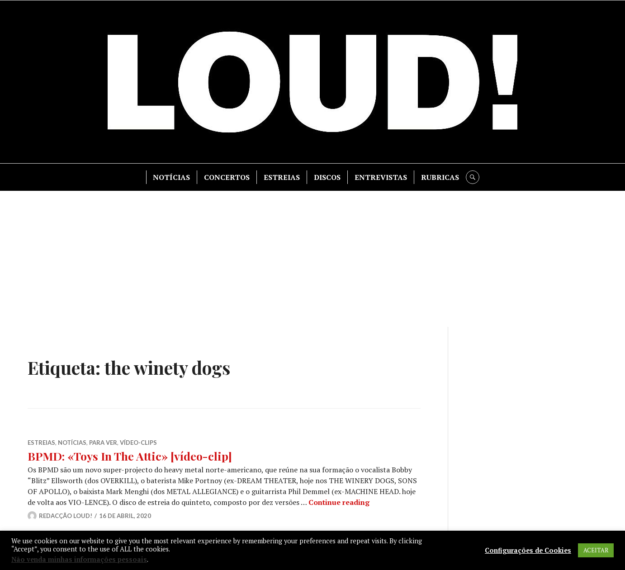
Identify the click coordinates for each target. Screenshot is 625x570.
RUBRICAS (440, 177)
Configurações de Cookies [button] (528, 550)
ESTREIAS (282, 177)
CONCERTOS (227, 177)
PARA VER (103, 442)
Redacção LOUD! (65, 515)
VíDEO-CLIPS (138, 442)
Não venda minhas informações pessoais (79, 559)
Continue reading (338, 502)
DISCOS (327, 177)
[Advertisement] (312, 259)
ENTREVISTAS (381, 177)
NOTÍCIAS (171, 177)
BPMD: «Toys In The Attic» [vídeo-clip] (130, 455)
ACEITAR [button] (595, 550)
